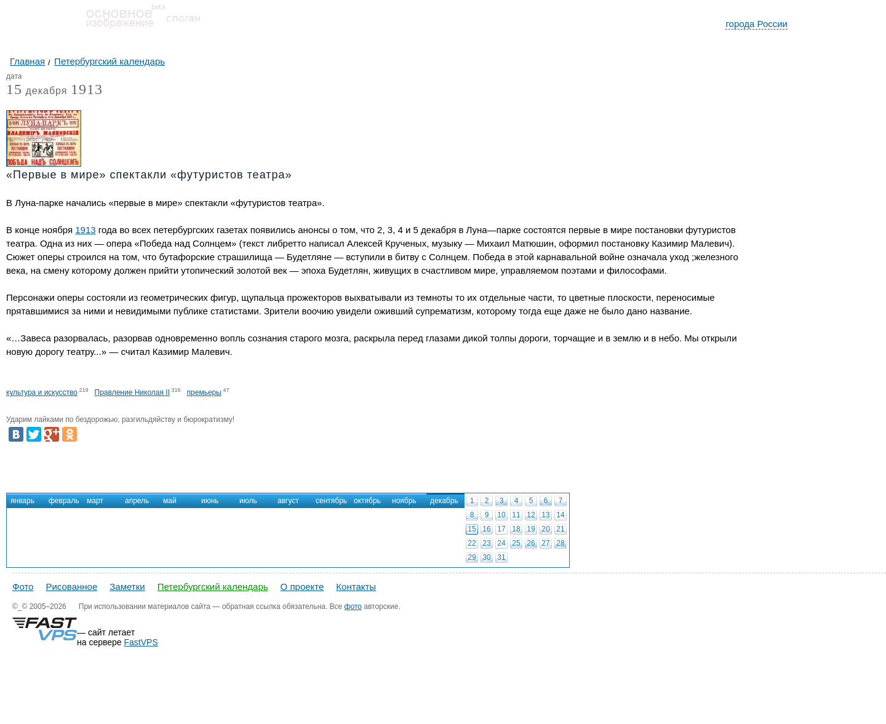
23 (486, 543)
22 (472, 543)
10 (501, 515)
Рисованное (71, 586)
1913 (87, 89)
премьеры (204, 392)
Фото (22, 586)
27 (545, 543)
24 (501, 543)
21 (560, 529)
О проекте (302, 586)
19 (531, 529)
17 (501, 529)
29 (472, 557)
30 (486, 557)
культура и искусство (42, 392)
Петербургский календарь (213, 586)
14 (560, 515)
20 (545, 529)
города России (756, 23)
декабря (36, 91)
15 (472, 529)
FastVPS (141, 642)
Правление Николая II (132, 392)
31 (501, 557)
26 (531, 543)
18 (516, 529)
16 (486, 529)
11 (516, 515)
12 (531, 515)
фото (353, 606)
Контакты (356, 586)
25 (516, 543)
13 (545, 515)
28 (560, 543)
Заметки (127, 586)
